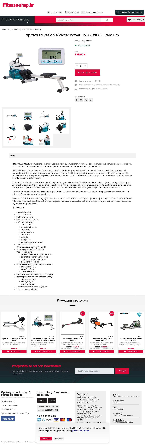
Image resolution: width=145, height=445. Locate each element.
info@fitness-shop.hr (94, 12)
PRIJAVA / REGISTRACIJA (131, 12)
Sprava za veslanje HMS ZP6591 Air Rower (102, 339)
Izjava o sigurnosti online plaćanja (15, 413)
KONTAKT (42, 401)
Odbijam (58, 438)
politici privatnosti (80, 430)
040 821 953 (73, 12)
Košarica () (138, 19)
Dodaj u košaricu (89, 72)
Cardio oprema (19, 29)
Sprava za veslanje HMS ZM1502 (72, 339)
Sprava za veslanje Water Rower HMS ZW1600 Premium (43, 339)
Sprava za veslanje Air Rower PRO (14, 339)
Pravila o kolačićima (9, 405)
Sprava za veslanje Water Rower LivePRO (131, 339)
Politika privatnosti (8, 409)
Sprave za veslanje (34, 29)
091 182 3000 (56, 12)
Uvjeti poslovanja (8, 401)
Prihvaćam (45, 438)
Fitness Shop (7, 29)
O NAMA (52, 401)
